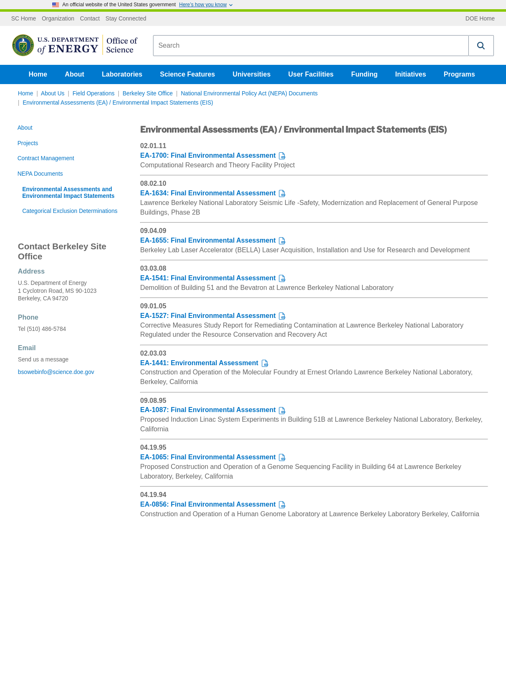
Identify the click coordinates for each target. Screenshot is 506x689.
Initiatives (410, 74)
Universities (252, 74)
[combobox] (310, 46)
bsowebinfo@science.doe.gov (56, 372)
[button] (481, 45)
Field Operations (93, 93)
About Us (52, 93)
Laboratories (122, 74)
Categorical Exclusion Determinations (70, 211)
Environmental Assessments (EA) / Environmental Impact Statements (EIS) (118, 103)
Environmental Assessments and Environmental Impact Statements (68, 192)
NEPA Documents (40, 174)
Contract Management (46, 158)
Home (38, 74)
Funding (364, 74)
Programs (459, 74)
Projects (28, 143)
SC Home (23, 19)
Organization (58, 19)
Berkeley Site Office (148, 93)
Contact (90, 19)
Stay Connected (125, 19)
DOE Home (480, 19)
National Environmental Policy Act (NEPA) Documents (249, 93)
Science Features (187, 74)
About (74, 74)
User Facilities (311, 74)
